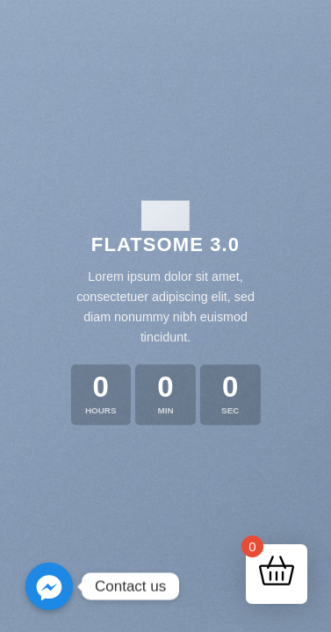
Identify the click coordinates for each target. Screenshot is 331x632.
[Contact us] (49, 586)
